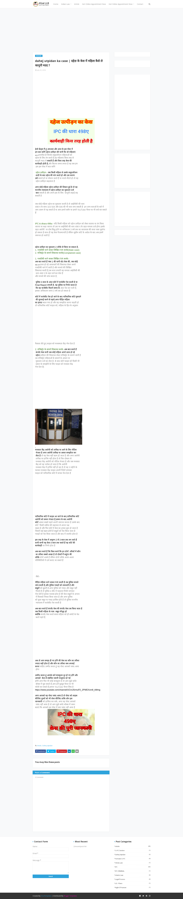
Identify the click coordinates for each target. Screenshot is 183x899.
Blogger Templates (70, 896)
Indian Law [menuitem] (65, 4)
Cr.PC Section (132, 850)
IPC (132, 867)
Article (39, 746)
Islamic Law (132, 875)
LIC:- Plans (132, 883)
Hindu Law (132, 863)
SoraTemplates (46, 896)
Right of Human (132, 887)
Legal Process (132, 879)
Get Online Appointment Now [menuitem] (94, 4)
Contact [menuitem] (140, 4)
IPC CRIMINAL (132, 871)
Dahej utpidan (47, 746)
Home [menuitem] (55, 4)
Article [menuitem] (76, 4)
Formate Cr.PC (132, 859)
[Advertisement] (91, 30)
